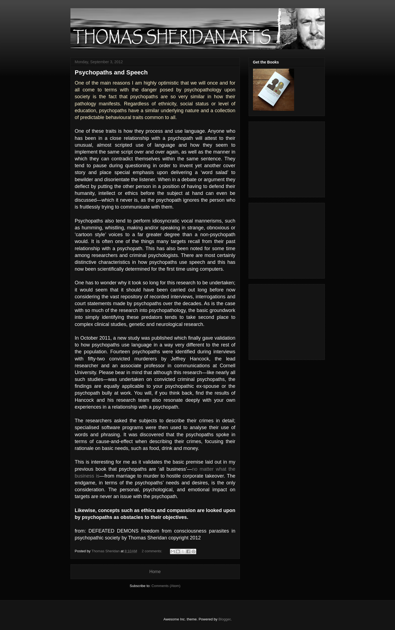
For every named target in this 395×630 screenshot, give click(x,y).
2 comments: (152, 551)
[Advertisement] (287, 158)
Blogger (224, 619)
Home (155, 571)
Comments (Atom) (166, 586)
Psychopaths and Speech (111, 72)
